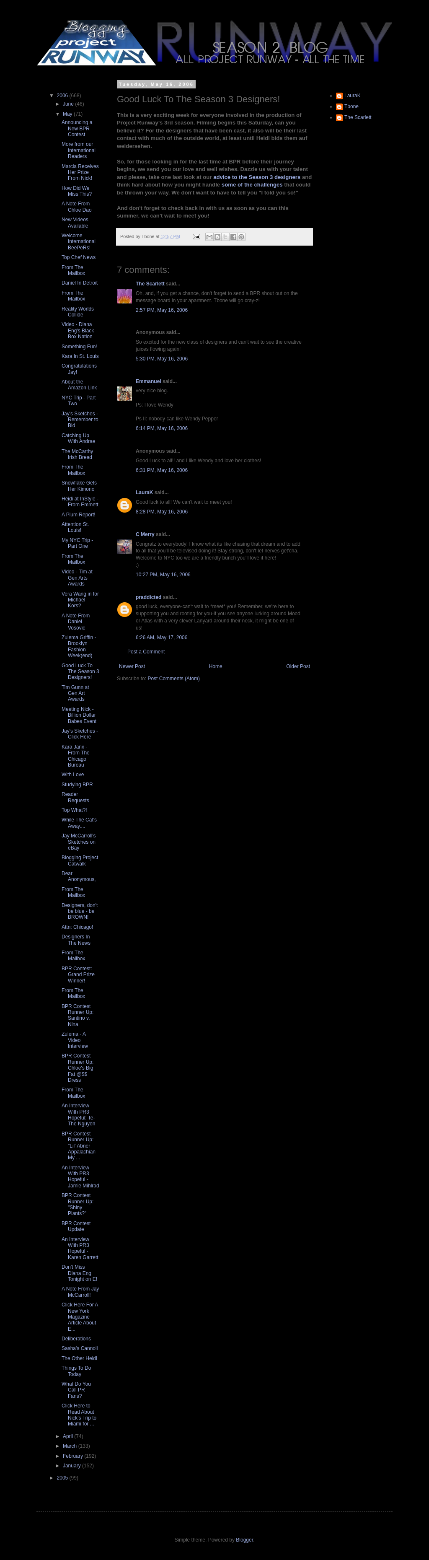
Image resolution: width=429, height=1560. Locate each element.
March (70, 1446)
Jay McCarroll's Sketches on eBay (79, 842)
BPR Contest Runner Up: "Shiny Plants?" (77, 1204)
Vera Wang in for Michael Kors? (80, 600)
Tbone (351, 106)
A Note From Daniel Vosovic (76, 622)
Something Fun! (79, 347)
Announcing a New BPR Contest (77, 128)
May (68, 114)
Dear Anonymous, (79, 876)
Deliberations (76, 1339)
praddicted (148, 597)
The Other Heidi (79, 1358)
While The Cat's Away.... (79, 823)
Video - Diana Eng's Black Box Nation (78, 330)
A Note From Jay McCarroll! (80, 1292)
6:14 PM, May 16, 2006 (162, 428)
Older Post (298, 666)
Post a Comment (146, 652)
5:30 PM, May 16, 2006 (162, 359)
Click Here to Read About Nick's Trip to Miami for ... (79, 1415)
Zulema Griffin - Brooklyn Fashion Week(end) (79, 646)
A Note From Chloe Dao (77, 206)
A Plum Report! (79, 515)
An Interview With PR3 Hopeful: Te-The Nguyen (78, 1115)
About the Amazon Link (79, 385)
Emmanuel (148, 381)
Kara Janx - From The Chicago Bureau (76, 756)
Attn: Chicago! (77, 927)
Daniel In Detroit (80, 283)
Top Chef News (79, 257)
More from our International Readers (79, 150)
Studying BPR (77, 785)
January (72, 1466)
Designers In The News (76, 940)
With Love (73, 774)
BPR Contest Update (76, 1226)
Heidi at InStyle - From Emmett (80, 502)
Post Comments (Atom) (173, 679)
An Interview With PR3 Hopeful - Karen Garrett (80, 1248)
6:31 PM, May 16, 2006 (162, 470)
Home (215, 666)
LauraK (144, 492)
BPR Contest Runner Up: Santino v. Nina (77, 1015)
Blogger (244, 1540)
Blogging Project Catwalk (80, 860)
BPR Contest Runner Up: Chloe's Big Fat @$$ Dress (77, 1068)
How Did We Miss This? (77, 191)
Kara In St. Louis (80, 356)
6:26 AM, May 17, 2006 (161, 637)
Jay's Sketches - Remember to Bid (80, 420)
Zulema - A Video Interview (75, 1040)
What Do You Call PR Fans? (76, 1390)
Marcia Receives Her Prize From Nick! (80, 172)
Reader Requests (75, 797)
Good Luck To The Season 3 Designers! (80, 672)
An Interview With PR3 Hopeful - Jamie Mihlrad (80, 1177)
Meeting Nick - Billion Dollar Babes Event (79, 715)
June (69, 104)
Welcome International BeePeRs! (79, 242)
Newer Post (132, 666)
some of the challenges (253, 184)
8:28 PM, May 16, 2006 (162, 512)
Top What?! (74, 810)
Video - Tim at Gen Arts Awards (77, 578)
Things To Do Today (76, 1371)
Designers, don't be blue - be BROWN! (80, 911)
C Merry (145, 534)
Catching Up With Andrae (78, 438)
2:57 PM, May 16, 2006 (162, 310)
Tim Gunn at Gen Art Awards (75, 693)
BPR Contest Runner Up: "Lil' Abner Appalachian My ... (79, 1146)
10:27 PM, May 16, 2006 (163, 575)
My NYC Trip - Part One (77, 543)
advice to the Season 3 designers (256, 177)
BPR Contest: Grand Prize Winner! (78, 975)
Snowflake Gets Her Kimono (79, 486)
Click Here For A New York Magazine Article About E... (80, 1317)
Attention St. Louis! (75, 527)
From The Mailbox (73, 270)
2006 (63, 95)
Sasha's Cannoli (80, 1348)
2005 (63, 1478)
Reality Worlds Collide (78, 312)
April (68, 1436)
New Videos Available (75, 222)
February (73, 1456)
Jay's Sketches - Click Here (80, 734)
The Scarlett (150, 284)
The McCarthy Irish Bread (77, 454)
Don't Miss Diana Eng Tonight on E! (79, 1273)
